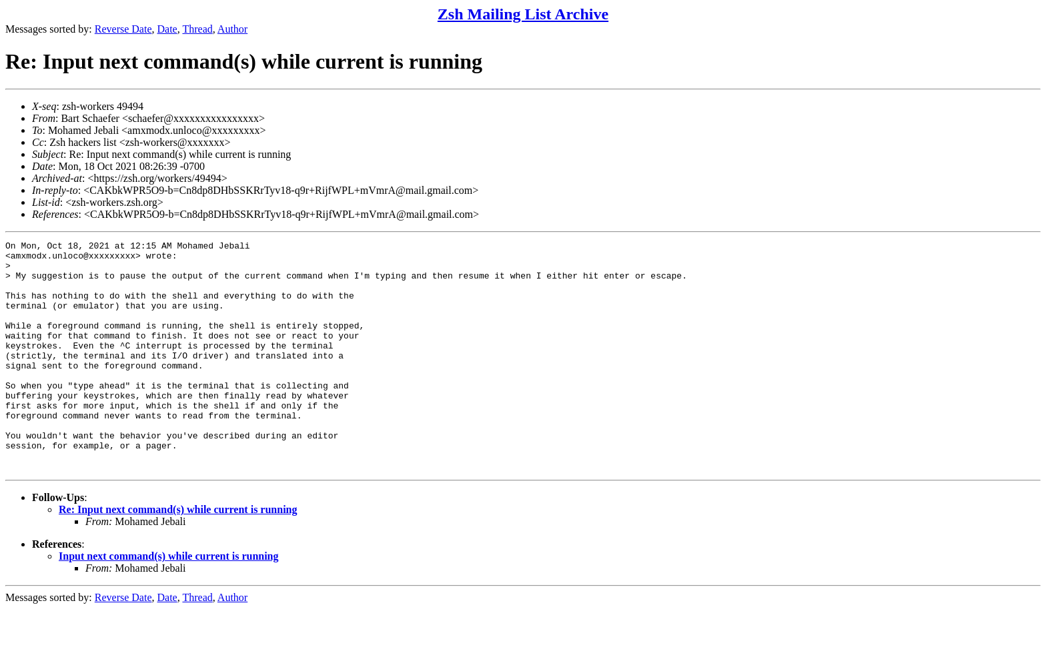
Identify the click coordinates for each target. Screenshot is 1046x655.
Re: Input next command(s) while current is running (178, 555)
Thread (197, 29)
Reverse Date (123, 29)
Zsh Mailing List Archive (523, 14)
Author (232, 29)
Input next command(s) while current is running (169, 602)
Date (167, 29)
